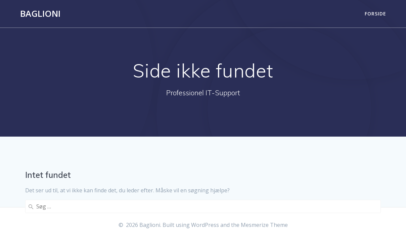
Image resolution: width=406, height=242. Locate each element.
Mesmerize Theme (264, 225)
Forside (375, 13)
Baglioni (40, 13)
